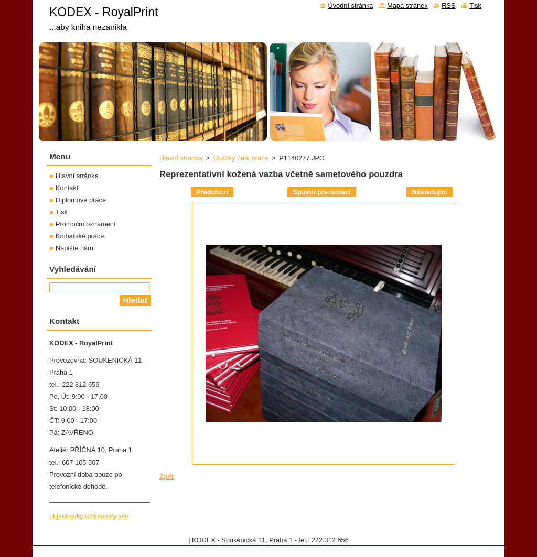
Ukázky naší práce (240, 158)
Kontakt (67, 188)
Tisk (62, 212)
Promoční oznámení (86, 224)
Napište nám (74, 248)
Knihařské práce (80, 236)
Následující (429, 192)
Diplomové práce (81, 200)
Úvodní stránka (350, 5)
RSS (448, 5)
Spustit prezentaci (321, 192)
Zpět (166, 476)
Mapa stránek (407, 5)
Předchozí (212, 192)
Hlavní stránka (180, 158)
